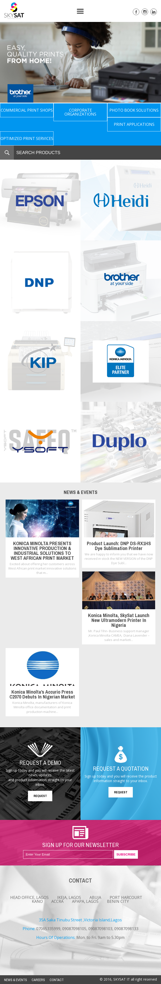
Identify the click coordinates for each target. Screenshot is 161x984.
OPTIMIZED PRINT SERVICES (26, 138)
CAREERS (38, 980)
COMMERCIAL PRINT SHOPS (27, 110)
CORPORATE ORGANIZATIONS (80, 112)
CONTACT (57, 980)
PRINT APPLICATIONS (134, 124)
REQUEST (40, 796)
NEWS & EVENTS (15, 980)
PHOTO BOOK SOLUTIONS (134, 110)
